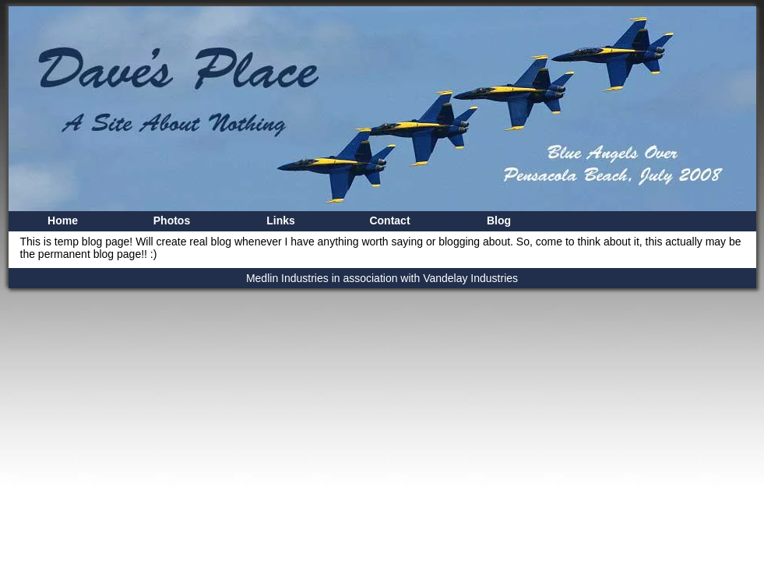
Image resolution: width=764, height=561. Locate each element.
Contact (389, 220)
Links (280, 220)
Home (63, 220)
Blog (499, 220)
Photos (171, 220)
